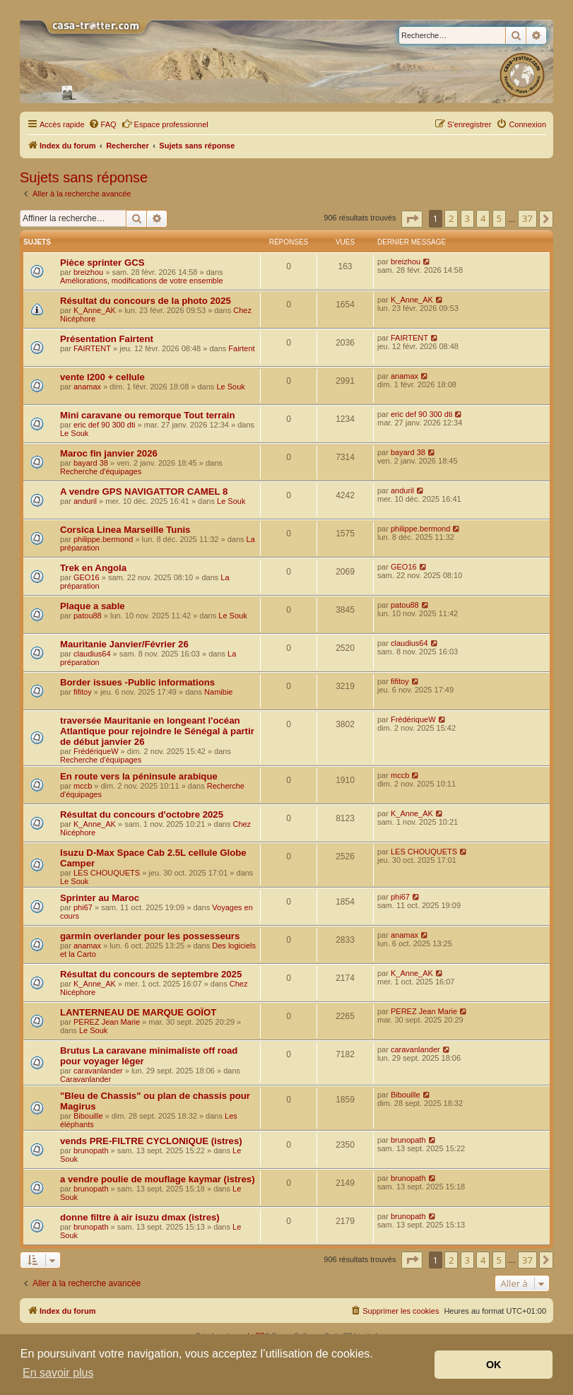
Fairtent (241, 348)
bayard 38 (90, 463)
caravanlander (98, 1070)
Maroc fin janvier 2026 (109, 453)
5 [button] (499, 218)
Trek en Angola (93, 568)
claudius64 (92, 653)
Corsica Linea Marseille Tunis (125, 529)
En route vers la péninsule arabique (139, 776)
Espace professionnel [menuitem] (165, 124)
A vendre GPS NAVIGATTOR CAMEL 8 (144, 491)
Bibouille (88, 1116)
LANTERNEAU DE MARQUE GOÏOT (138, 1012)
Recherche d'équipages (100, 471)
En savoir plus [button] (58, 1373)
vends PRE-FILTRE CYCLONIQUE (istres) (151, 1141)
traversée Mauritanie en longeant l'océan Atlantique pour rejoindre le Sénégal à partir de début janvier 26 (157, 731)
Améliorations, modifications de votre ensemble (141, 280)
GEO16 (86, 577)
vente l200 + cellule (102, 377)
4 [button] (482, 218)
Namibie (218, 692)
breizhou (88, 272)
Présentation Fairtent (106, 339)
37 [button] (527, 218)
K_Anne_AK (94, 310)
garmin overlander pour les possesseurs (150, 936)
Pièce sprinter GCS (102, 262)
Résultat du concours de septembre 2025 (151, 974)
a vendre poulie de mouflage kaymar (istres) (157, 1179)
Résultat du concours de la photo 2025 (145, 300)
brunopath (91, 1150)
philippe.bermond (103, 539)
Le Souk (230, 386)
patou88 (87, 615)
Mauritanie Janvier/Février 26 (124, 644)
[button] (412, 219)
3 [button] (467, 218)
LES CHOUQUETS (106, 873)
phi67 (83, 907)
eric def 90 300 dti (104, 424)
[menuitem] (102, 124)
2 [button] (451, 218)
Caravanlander (85, 1079)
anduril (85, 501)
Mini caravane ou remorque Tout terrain (147, 415)
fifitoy (82, 692)
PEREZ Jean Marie (106, 1022)
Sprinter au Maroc (99, 898)
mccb (82, 786)
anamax (87, 386)
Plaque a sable (92, 606)
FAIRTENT (92, 348)
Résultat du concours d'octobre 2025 (141, 814)
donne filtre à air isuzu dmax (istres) (140, 1217)
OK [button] (494, 1364)
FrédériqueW (96, 751)
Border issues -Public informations (137, 682)
